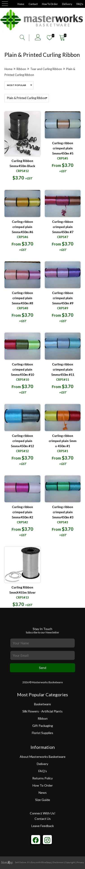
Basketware (42, 704)
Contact (33, 3)
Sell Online (20, 862)
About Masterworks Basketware (42, 756)
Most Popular (16, 85)
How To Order (50, 3)
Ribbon (42, 719)
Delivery (67, 3)
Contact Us (43, 818)
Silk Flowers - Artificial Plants (42, 711)
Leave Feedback (42, 826)
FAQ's (79, 3)
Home (20, 3)
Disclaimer (57, 862)
